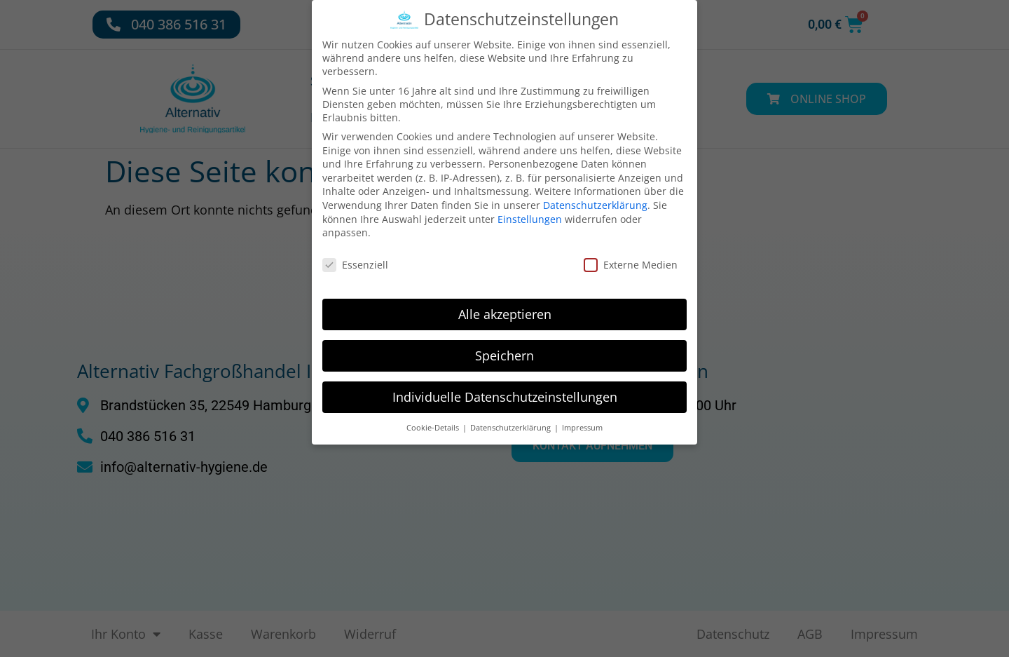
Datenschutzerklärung (595, 194)
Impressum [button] (582, 416)
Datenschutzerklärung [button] (511, 416)
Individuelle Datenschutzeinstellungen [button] (504, 385)
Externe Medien (631, 254)
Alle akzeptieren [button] (504, 302)
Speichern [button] (504, 344)
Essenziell (355, 254)
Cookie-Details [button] (433, 416)
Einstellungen (529, 208)
